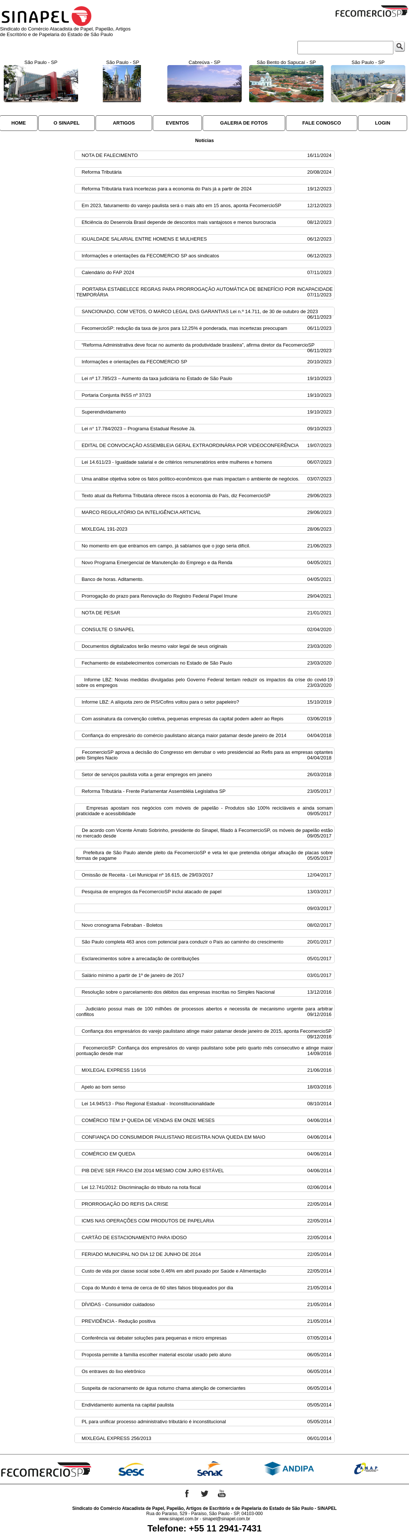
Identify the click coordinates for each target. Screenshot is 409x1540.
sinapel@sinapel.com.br (226, 1518)
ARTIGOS (124, 123)
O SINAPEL (67, 123)
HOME (19, 123)
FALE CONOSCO (321, 123)
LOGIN (382, 123)
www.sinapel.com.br (179, 1518)
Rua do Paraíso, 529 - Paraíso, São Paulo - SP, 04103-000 (204, 1513)
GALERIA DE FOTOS (244, 123)
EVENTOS (177, 123)
